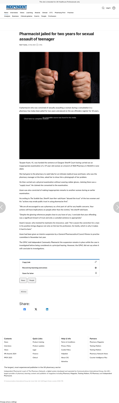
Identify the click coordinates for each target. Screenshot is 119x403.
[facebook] (25, 309)
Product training (38, 342)
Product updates (38, 346)
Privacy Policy (66, 346)
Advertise (64, 361)
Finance (35, 354)
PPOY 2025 (8, 357)
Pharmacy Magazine (97, 342)
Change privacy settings (8, 402)
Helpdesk (64, 354)
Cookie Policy (66, 350)
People (31, 280)
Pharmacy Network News (99, 354)
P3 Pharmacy (94, 373)
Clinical (35, 357)
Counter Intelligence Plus (98, 357)
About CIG (65, 357)
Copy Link (59, 262)
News (23, 280)
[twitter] (36, 309)
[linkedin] (47, 309)
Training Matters (95, 346)
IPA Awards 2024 (10, 354)
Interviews (7, 346)
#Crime (23, 292)
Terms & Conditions (68, 342)
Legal (34, 350)
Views (6, 350)
